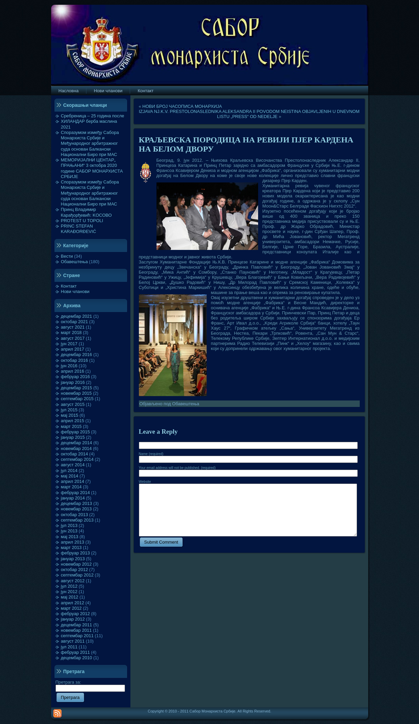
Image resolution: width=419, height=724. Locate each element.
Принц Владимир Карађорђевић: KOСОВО (86, 212)
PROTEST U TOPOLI (82, 220)
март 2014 (71, 486)
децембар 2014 (76, 442)
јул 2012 (69, 586)
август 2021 (73, 327)
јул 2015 (69, 409)
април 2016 (72, 371)
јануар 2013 (73, 558)
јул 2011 (69, 646)
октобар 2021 (74, 321)
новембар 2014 (76, 448)
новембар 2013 (76, 508)
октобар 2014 (74, 453)
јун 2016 (69, 365)
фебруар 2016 (75, 376)
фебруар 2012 (75, 613)
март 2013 (71, 547)
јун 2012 (69, 591)
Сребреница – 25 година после (92, 115)
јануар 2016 (73, 382)
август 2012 (73, 580)
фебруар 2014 (75, 492)
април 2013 (72, 542)
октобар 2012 (74, 569)
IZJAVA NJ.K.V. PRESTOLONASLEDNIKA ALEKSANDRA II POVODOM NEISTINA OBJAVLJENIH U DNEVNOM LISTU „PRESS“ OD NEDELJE (249, 114)
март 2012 (71, 608)
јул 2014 (69, 470)
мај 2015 (70, 415)
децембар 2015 (76, 387)
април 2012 (72, 602)
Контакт (69, 286)
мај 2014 (70, 475)
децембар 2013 (76, 503)
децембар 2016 (76, 354)
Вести (67, 256)
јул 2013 (69, 525)
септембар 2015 (77, 398)
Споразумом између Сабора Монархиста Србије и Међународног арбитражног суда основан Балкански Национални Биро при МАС (90, 143)
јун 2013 (69, 530)
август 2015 (73, 404)
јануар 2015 (73, 437)
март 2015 (71, 426)
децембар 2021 (76, 316)
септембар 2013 (77, 520)
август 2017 (73, 338)
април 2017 (72, 349)
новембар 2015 (76, 393)
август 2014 (73, 464)
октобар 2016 (74, 360)
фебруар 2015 (75, 431)
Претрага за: (90, 685)
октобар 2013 (74, 514)
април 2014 (72, 481)
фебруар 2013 (75, 552)
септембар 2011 (77, 635)
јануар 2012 (73, 619)
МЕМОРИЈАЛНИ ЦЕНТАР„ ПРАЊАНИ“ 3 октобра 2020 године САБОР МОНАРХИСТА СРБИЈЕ (92, 168)
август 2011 (73, 641)
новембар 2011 (76, 630)
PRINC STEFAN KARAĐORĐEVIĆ (78, 228)
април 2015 (72, 420)
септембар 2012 (77, 575)
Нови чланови (75, 291)
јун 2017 (69, 343)
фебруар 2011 (75, 652)
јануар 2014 (73, 498)
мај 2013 (70, 536)
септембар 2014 (77, 459)
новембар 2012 (76, 564)
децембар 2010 (76, 657)
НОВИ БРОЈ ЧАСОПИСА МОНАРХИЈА (182, 106)
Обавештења (74, 261)
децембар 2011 (76, 624)
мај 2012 (70, 597)
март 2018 (71, 332)
